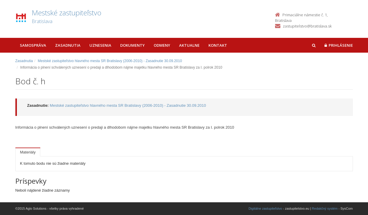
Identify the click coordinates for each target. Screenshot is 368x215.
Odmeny (162, 45)
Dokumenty (132, 45)
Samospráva (33, 45)
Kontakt (217, 45)
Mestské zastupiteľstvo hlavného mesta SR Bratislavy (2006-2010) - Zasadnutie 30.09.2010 (110, 61)
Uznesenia (100, 45)
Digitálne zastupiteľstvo (265, 208)
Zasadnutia (68, 45)
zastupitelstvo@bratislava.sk (307, 26)
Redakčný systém (325, 208)
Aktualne (189, 45)
